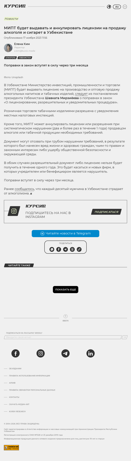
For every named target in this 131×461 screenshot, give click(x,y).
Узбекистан (25, 58)
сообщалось (24, 189)
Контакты (14, 397)
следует (81, 94)
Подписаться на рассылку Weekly (24, 333)
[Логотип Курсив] (15, 6)
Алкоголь (10, 58)
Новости (11, 19)
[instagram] (41, 353)
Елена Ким (22, 44)
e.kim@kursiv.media (24, 51)
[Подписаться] (124, 337)
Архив (12, 383)
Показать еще (65, 289)
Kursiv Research (17, 412)
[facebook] (15, 353)
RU (117, 6)
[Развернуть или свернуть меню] (125, 7)
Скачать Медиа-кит (19, 404)
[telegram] (65, 353)
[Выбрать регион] (109, 7)
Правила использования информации (29, 376)
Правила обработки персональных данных (32, 390)
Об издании (15, 369)
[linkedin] (90, 353)
